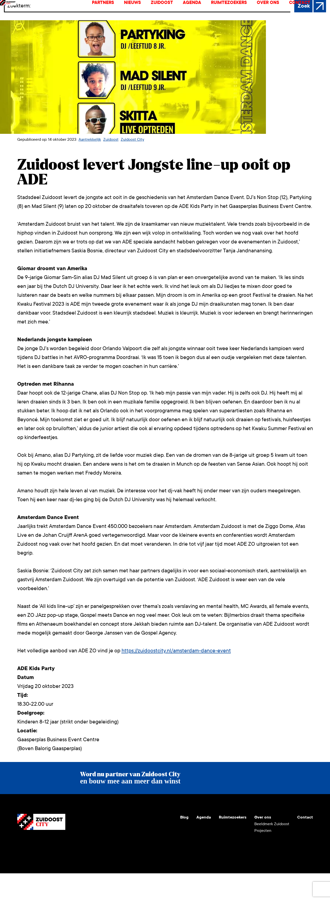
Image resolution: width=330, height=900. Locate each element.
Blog (184, 843)
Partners (107, 16)
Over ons (272, 16)
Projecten (262, 857)
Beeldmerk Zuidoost (271, 850)
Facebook (57, 868)
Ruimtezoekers (233, 16)
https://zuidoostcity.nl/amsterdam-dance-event (176, 677)
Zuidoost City (132, 166)
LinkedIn (45, 868)
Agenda (196, 16)
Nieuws (136, 16)
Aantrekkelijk (90, 166)
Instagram (33, 868)
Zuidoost (166, 16)
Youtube (21, 868)
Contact (303, 16)
